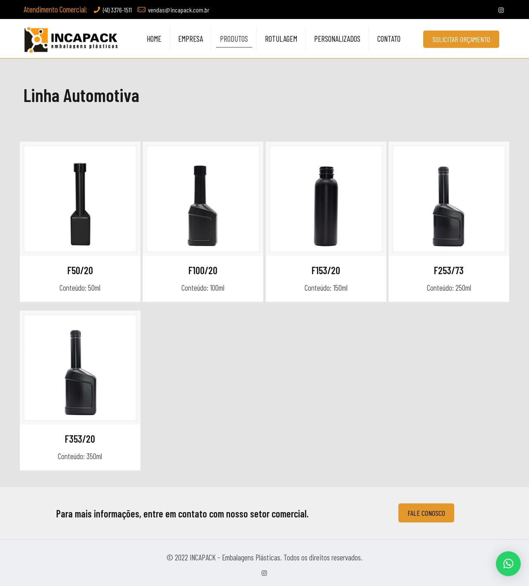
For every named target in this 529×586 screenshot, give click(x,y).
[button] (508, 563)
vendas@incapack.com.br (179, 10)
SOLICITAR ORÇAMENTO (461, 39)
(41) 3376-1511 (117, 10)
